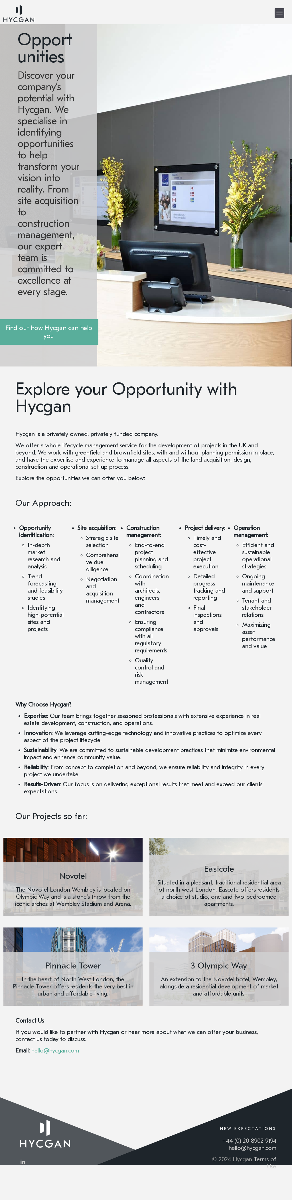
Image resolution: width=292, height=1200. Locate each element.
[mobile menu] (279, 13)
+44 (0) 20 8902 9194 (249, 1140)
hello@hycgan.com (252, 1147)
